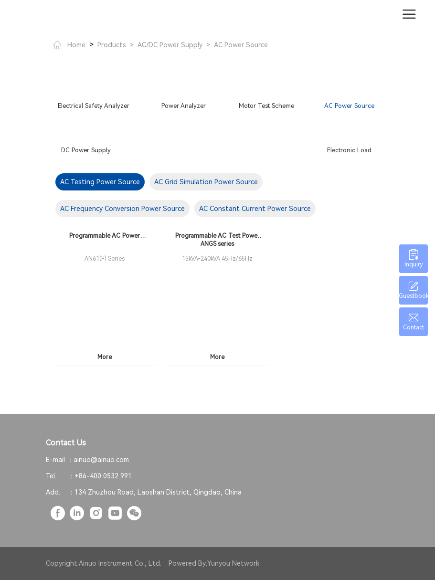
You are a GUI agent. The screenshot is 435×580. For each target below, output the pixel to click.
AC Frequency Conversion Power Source (122, 208)
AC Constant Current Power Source (255, 208)
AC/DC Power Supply (170, 45)
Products (111, 45)
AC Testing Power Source (100, 182)
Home (69, 45)
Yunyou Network (233, 563)
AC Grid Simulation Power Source (206, 182)
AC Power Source (241, 45)
